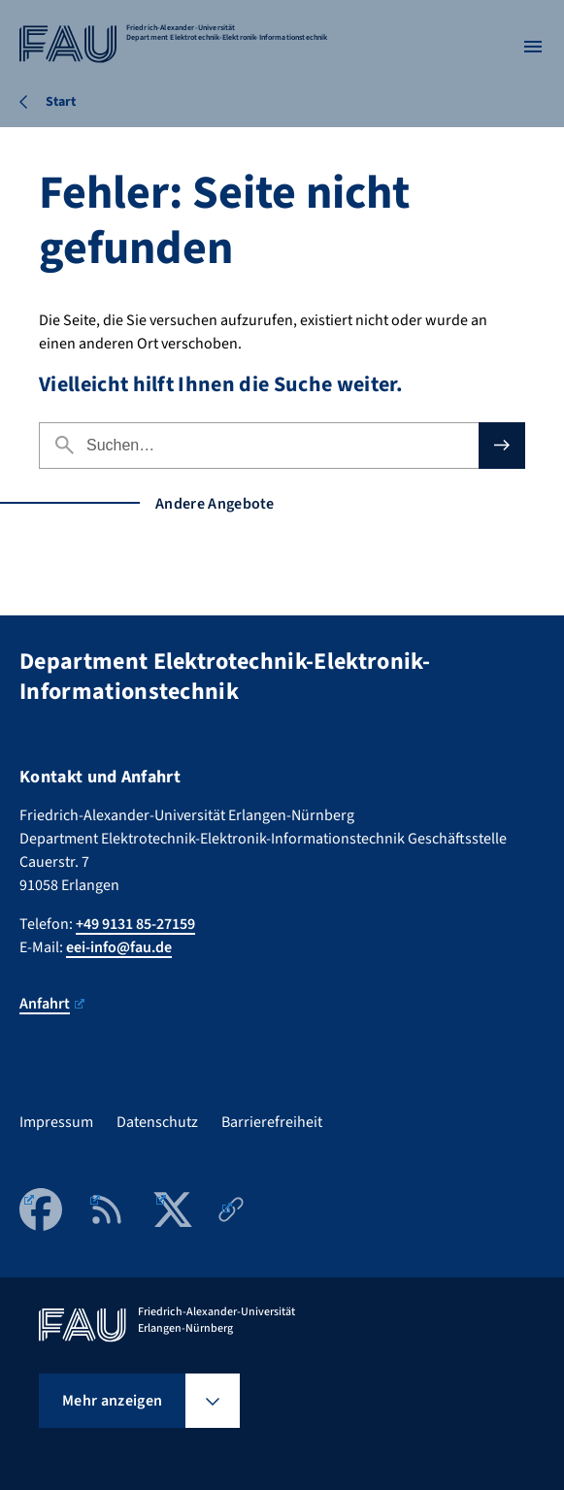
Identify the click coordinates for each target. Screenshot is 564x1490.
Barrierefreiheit (271, 1122)
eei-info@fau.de (119, 947)
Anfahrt (51, 1003)
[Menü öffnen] (533, 46)
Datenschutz (157, 1122)
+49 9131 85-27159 (135, 924)
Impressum (56, 1122)
